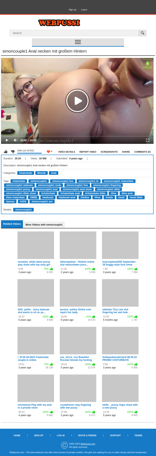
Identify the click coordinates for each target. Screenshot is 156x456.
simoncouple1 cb (89, 181)
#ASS (23, 201)
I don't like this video (12, 152)
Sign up (72, 9)
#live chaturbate (15, 197)
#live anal (127, 193)
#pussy (10, 201)
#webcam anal (67, 197)
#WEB (33, 197)
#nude (109, 197)
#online (85, 197)
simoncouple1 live (62, 181)
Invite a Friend (87, 435)
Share (126, 152)
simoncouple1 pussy (18, 189)
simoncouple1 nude (49, 185)
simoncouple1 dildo (108, 189)
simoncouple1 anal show (77, 189)
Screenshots (109, 152)
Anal (53, 173)
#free (97, 197)
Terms (138, 435)
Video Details (66, 152)
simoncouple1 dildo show (21, 193)
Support (115, 435)
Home (17, 435)
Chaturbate (25, 173)
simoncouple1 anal (46, 189)
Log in (84, 9)
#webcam (47, 197)
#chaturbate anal (70, 193)
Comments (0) (142, 152)
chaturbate (19, 181)
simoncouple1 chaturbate (118, 181)
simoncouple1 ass (42, 201)
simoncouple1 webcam (19, 185)
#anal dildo (136, 197)
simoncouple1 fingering (107, 185)
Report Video (87, 152)
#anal (121, 197)
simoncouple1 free (77, 185)
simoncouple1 (38, 181)
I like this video (5, 152)
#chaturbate (48, 193)
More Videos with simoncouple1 (44, 224)
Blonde (41, 173)
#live (113, 193)
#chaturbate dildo (95, 193)
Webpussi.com (87, 444)
